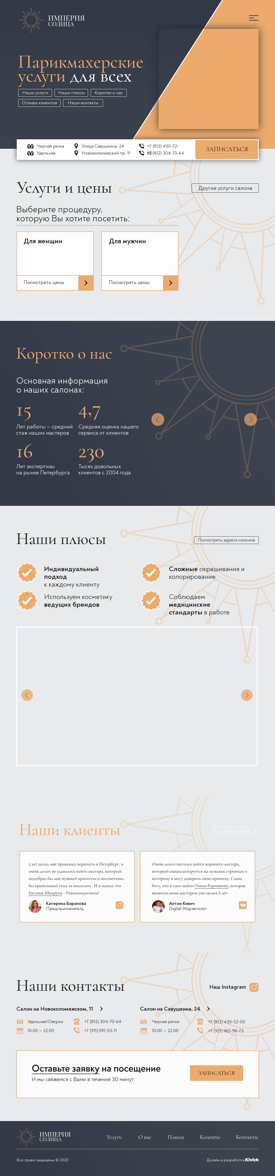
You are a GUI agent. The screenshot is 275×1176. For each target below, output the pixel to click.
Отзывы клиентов (39, 103)
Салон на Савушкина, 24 (170, 1008)
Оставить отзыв (234, 831)
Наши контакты (83, 103)
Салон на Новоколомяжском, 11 (54, 1008)
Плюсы (176, 1137)
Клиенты (210, 1137)
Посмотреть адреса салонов (226, 540)
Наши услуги (35, 93)
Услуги (114, 1137)
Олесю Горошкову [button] (211, 885)
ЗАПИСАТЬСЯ (227, 149)
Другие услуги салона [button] (225, 188)
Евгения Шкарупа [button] (45, 893)
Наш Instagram (227, 987)
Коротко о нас (109, 93)
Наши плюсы (71, 93)
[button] (254, 18)
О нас (144, 1137)
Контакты (247, 1137)
